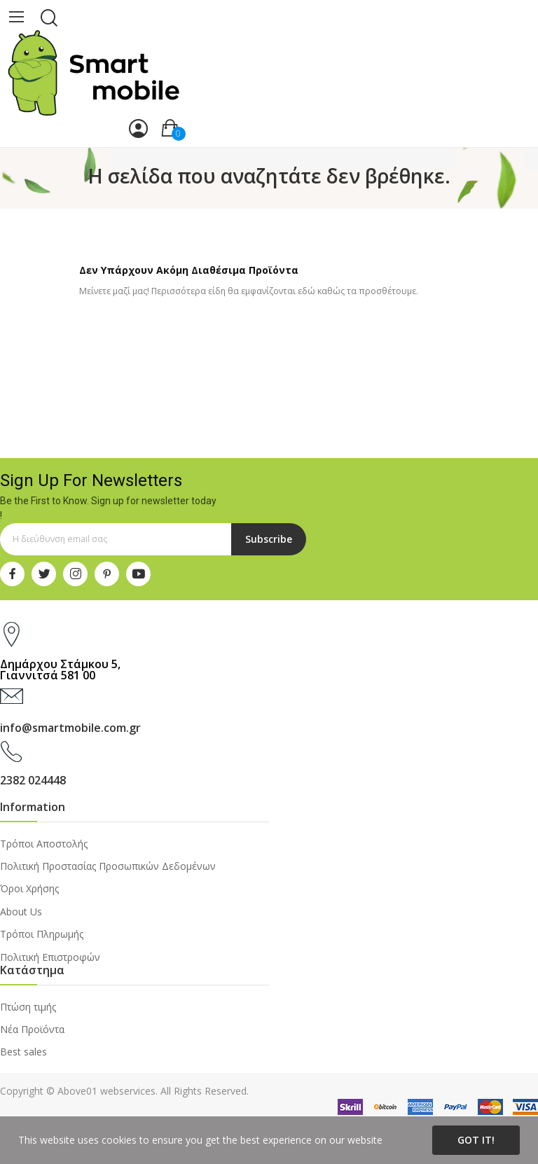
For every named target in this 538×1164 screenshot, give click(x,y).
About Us (21, 911)
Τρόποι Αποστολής (44, 843)
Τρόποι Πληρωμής (41, 934)
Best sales (23, 1051)
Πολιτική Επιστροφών (50, 957)
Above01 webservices (106, 1090)
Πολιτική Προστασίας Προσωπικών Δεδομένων (108, 866)
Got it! (476, 1139)
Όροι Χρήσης (29, 888)
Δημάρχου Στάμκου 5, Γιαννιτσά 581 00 (60, 669)
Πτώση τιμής (28, 1006)
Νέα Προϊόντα (32, 1029)
